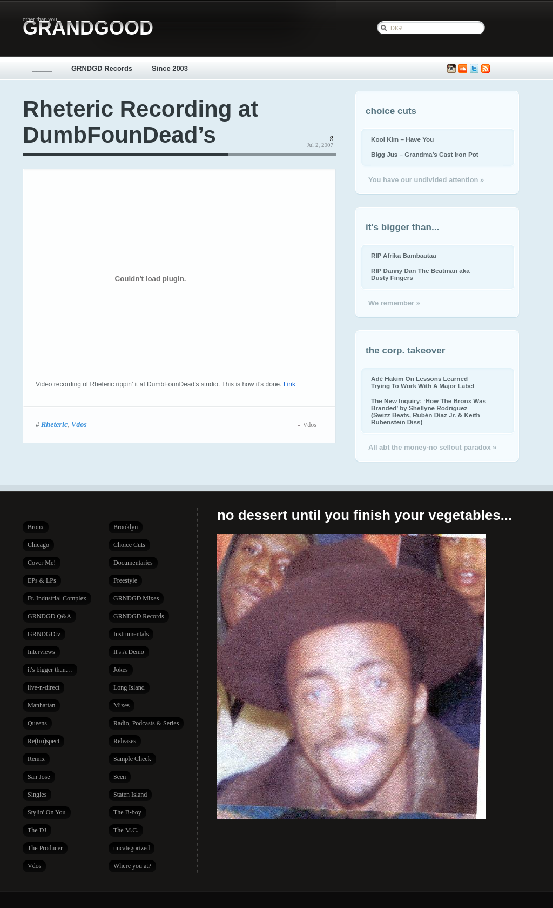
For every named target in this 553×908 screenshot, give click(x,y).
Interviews (41, 652)
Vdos (79, 424)
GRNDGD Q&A (49, 616)
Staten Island (130, 794)
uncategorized (131, 848)
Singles (37, 794)
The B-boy (127, 812)
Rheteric (54, 424)
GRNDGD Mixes (136, 598)
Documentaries (133, 562)
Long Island (129, 687)
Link (289, 384)
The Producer (45, 848)
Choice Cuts (129, 545)
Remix (36, 759)
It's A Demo (128, 652)
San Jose (39, 776)
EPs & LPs (42, 580)
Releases (124, 741)
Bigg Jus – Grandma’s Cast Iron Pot (424, 154)
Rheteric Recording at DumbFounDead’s (140, 122)
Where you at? (132, 866)
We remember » (394, 303)
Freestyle (125, 580)
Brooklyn (125, 527)
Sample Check (132, 759)
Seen (119, 776)
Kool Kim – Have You (402, 139)
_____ (42, 68)
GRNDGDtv (44, 634)
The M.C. (125, 830)
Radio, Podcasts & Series (146, 723)
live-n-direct (43, 687)
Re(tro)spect (43, 741)
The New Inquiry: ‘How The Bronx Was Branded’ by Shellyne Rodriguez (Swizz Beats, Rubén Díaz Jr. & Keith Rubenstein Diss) (428, 411)
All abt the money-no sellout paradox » (432, 447)
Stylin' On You (47, 812)
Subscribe (485, 69)
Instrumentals (131, 634)
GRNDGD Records (101, 68)
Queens (37, 723)
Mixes (121, 705)
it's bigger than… (50, 669)
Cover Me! (42, 562)
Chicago (38, 545)
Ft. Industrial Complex (57, 598)
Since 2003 (170, 68)
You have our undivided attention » (426, 180)
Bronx (36, 527)
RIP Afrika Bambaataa (403, 255)
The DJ (37, 830)
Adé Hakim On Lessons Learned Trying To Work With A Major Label (422, 382)
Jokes (120, 669)
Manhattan (41, 705)
